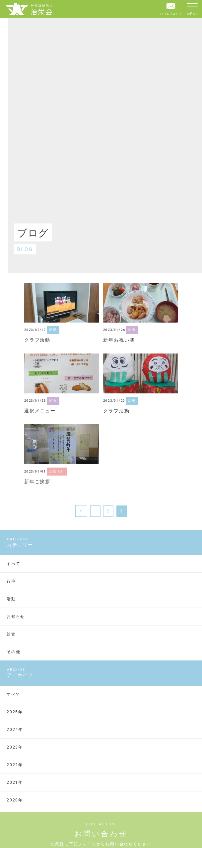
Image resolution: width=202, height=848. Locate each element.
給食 (11, 634)
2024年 (15, 729)
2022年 (15, 765)
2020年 (15, 800)
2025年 (15, 712)
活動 (11, 599)
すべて (13, 563)
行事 (11, 581)
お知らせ (16, 616)
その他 (13, 651)
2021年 (15, 782)
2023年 (15, 747)
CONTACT (171, 8)
